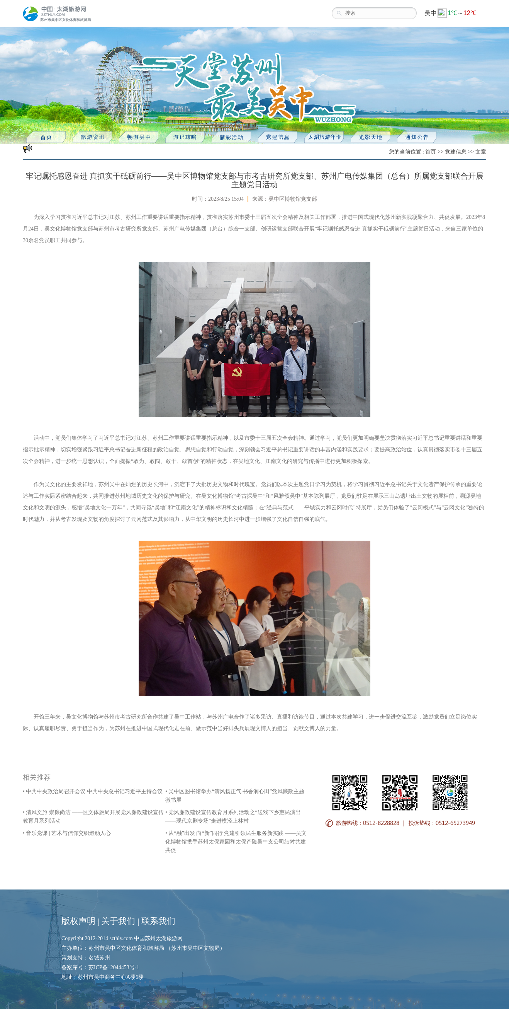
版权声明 (78, 921)
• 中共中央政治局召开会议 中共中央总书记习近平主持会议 (93, 791)
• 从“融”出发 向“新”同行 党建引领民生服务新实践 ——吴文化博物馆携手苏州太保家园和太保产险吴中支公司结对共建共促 (236, 841)
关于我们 (118, 921)
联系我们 (158, 921)
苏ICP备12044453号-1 (113, 967)
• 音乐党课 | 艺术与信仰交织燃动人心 (67, 833)
